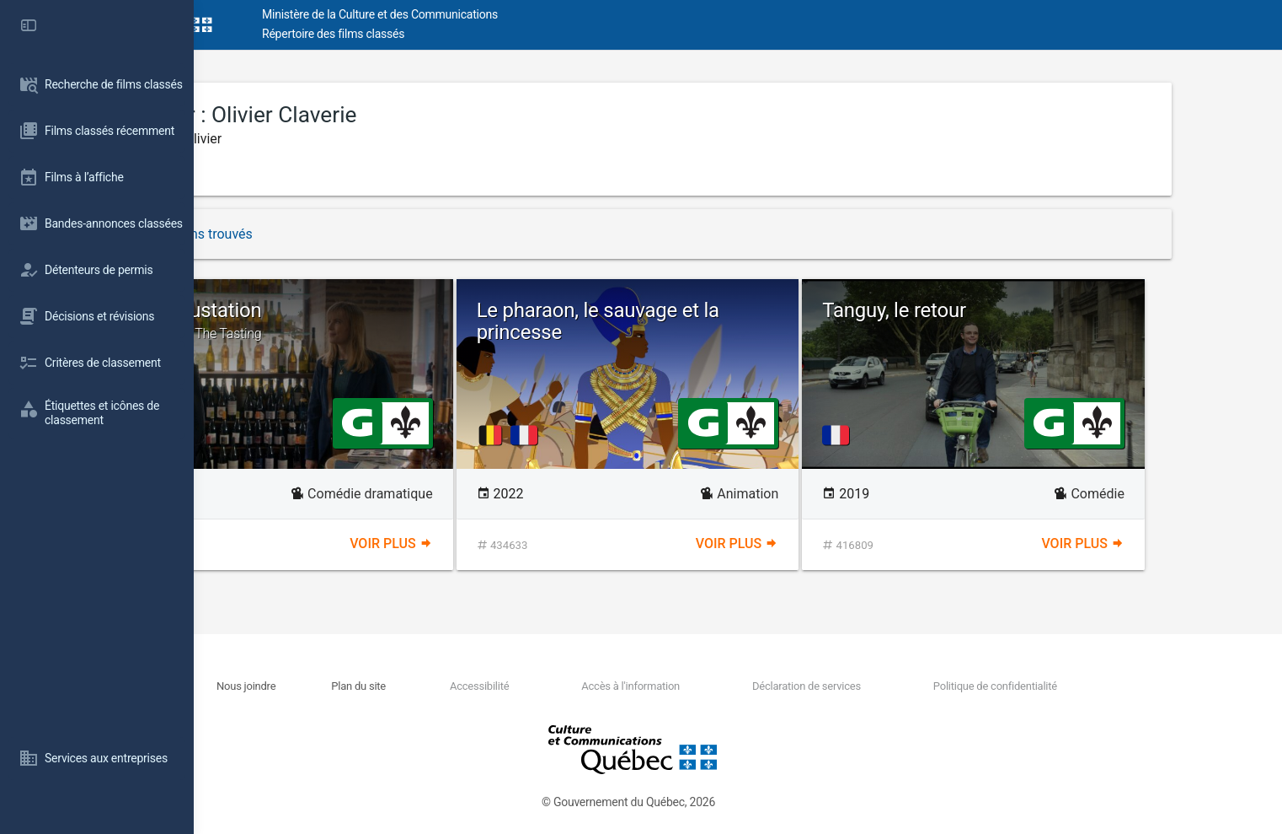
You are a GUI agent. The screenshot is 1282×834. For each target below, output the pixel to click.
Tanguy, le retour (1011, 310)
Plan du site (465, 686)
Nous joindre (358, 686)
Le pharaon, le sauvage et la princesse (715, 321)
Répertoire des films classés (450, 33)
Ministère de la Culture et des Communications (497, 14)
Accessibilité (579, 686)
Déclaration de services (894, 686)
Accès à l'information (724, 686)
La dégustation (392, 320)
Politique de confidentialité (1076, 686)
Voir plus (494, 543)
